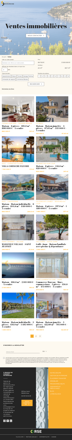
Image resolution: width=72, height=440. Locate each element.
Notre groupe (55, 373)
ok (43, 351)
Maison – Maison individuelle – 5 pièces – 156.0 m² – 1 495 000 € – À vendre (18, 324)
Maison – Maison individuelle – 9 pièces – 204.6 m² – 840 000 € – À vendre (18, 206)
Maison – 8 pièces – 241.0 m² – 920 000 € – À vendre (50, 167)
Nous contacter (35, 35)
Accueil (4, 56)
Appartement (6, 76)
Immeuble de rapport (8, 79)
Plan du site (19, 436)
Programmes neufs (57, 384)
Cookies (53, 436)
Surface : (40, 65)
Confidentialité (44, 436)
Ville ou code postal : (8, 59)
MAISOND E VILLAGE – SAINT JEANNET (16, 245)
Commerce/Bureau (22, 79)
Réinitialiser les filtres (8, 89)
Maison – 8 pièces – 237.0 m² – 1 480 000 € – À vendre (51, 207)
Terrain (20, 76)
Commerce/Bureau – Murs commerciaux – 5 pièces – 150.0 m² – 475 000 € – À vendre (52, 284)
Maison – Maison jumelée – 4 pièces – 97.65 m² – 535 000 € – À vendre (51, 128)
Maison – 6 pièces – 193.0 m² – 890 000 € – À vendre (16, 127)
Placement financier (58, 378)
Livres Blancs (55, 394)
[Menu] (67, 3)
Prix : (39, 59)
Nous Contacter (27, 403)
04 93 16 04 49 (26, 396)
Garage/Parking (28, 76)
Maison (14, 76)
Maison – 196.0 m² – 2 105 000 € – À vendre (17, 283)
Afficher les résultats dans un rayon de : (13, 66)
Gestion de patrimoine (58, 375)
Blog (52, 391)
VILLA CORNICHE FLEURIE (15, 166)
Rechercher (35, 84)
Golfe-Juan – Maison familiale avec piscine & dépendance (51, 245)
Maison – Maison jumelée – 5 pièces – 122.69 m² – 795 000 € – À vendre (52, 324)
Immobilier (54, 381)
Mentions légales (31, 436)
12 (68, 76)
